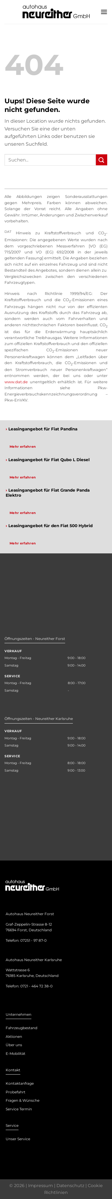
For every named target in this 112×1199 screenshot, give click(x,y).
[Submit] (102, 160)
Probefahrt (15, 1092)
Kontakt (13, 1070)
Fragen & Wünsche (22, 1100)
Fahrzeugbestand (21, 1028)
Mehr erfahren (23, 446)
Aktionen (14, 1036)
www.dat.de (16, 382)
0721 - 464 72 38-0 (36, 986)
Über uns (14, 1045)
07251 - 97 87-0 (33, 940)
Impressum (40, 1185)
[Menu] (104, 11)
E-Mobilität (15, 1053)
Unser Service (18, 1139)
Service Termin (19, 1109)
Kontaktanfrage (20, 1083)
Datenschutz (70, 1185)
